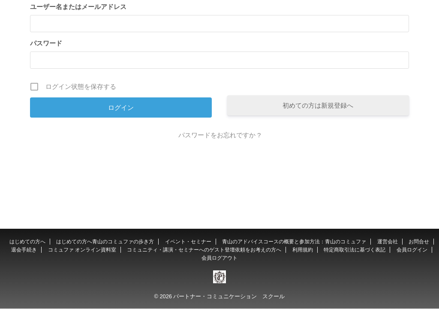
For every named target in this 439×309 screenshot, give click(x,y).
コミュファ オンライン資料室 (82, 250)
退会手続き (24, 250)
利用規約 (302, 250)
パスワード (46, 43)
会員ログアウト (219, 258)
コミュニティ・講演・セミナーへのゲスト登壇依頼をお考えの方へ (204, 250)
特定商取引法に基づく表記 (354, 250)
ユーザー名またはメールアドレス (78, 6)
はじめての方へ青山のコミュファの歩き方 (105, 242)
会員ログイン (412, 250)
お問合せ (419, 242)
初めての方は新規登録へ (318, 105)
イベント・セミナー (188, 242)
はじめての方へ (27, 242)
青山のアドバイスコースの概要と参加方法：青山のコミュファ (294, 242)
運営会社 (387, 242)
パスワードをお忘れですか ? (219, 135)
